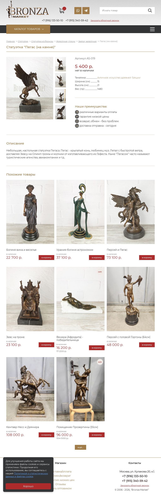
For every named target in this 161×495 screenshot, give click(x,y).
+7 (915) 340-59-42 (134, 481)
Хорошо (28, 486)
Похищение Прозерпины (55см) (77, 427)
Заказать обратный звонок (105, 20)
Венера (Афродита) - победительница (69, 339)
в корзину (46, 257)
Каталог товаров (27, 29)
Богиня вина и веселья (21, 249)
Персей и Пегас (117, 249)
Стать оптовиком (61, 488)
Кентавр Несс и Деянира (22, 427)
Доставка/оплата (60, 471)
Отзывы (60, 484)
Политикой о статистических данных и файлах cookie (27, 475)
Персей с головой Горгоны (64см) (128, 337)
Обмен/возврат (60, 475)
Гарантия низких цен (61, 480)
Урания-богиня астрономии (74, 249)
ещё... (80, 447)
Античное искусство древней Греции (118, 77)
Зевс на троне (15, 337)
